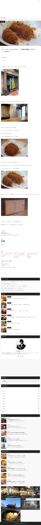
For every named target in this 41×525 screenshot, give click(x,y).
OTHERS (21, 401)
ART (21, 388)
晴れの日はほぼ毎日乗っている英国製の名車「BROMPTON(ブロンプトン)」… (17, 440)
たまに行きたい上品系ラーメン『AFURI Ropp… (14, 462)
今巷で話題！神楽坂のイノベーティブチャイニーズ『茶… (16, 468)
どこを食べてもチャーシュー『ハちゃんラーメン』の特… (16, 455)
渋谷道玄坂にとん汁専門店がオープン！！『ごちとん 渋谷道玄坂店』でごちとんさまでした (19, 254)
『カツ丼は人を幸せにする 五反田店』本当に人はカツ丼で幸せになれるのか (32, 254)
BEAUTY (21, 391)
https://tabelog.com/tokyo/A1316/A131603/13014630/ (10, 235)
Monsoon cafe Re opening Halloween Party (14, 329)
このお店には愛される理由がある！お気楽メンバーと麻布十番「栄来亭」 (18, 304)
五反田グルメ (10, 267)
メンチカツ (6, 267)
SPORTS (21, 403)
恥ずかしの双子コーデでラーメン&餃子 (13, 323)
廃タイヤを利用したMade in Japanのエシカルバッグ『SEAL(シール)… (13, 288)
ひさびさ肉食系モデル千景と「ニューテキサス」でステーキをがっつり (18, 310)
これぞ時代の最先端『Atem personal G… (13, 419)
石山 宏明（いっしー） (20, 351)
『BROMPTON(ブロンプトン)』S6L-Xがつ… (14, 445)
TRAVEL (21, 406)
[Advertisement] (19, 9)
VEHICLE (21, 409)
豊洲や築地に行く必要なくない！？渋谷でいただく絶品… (16, 481)
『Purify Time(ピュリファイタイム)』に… (13, 426)
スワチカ (3, 267)
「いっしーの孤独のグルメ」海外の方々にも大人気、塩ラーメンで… (16, 463)
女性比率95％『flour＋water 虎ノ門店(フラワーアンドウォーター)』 (17, 298)
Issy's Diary (19, 523)
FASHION (21, 396)
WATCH (21, 411)
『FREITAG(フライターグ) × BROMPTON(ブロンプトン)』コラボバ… (13, 281)
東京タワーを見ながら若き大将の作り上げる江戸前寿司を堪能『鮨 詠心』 (13, 290)
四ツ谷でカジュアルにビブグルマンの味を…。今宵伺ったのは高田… (16, 476)
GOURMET (2, 21)
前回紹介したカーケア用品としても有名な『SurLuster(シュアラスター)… (17, 427)
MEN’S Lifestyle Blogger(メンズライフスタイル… (9, 283)
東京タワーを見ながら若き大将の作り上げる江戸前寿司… (16, 432)
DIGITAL (21, 393)
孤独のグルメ (15, 267)
